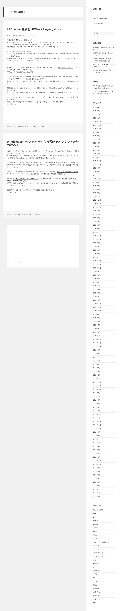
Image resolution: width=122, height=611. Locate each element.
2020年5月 (96, 325)
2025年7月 (96, 139)
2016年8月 (96, 471)
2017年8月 (96, 436)
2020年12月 (97, 303)
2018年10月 (97, 389)
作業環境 (96, 563)
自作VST (96, 588)
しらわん (104, 88)
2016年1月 (96, 493)
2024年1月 (96, 196)
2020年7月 (96, 318)
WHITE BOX (103, 19)
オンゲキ (96, 538)
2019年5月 (96, 364)
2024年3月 (96, 189)
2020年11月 (97, 307)
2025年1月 (96, 157)
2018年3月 (96, 411)
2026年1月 (96, 118)
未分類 (95, 581)
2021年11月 (97, 264)
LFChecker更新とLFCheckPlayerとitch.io (34, 29)
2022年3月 (96, 250)
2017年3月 (96, 450)
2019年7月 (96, 357)
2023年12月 (97, 200)
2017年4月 (96, 446)
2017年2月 (96, 453)
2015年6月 (96, 496)
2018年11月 (97, 386)
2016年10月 (97, 464)
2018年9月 (96, 393)
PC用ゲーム (97, 524)
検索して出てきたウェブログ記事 (67, 171)
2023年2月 (96, 229)
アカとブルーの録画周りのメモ (103, 91)
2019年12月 (97, 339)
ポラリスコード (98, 553)
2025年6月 (96, 143)
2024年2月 (96, 193)
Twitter (95, 528)
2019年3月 (96, 371)
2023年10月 (97, 207)
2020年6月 (96, 321)
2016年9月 (96, 468)
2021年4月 (96, 289)
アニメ (95, 535)
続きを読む (11, 104)
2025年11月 (97, 125)
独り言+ (98, 9)
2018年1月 (96, 418)
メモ (94, 560)
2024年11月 (97, 164)
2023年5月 (96, 221)
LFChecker (19, 40)
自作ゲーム (96, 592)
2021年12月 (97, 261)
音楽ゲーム (96, 599)
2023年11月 (97, 204)
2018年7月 (96, 396)
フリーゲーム (97, 546)
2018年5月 (96, 403)
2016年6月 (96, 475)
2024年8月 (96, 171)
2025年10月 (97, 129)
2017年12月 (97, 421)
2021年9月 (96, 271)
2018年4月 (96, 407)
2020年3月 (96, 332)
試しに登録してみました (65, 67)
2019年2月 (96, 375)
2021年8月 (96, 275)
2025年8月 (96, 136)
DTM (94, 517)
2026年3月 (96, 111)
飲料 (94, 603)
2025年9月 (96, 132)
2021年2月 (96, 296)
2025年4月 (96, 150)
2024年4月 (96, 186)
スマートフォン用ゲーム (101, 542)
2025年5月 (96, 146)
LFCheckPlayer (20, 79)
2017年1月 (96, 457)
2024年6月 (96, 179)
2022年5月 (96, 246)
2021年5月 (96, 286)
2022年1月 (96, 257)
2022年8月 (96, 243)
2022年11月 (97, 239)
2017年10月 (97, 428)
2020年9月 (96, 314)
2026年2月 (96, 114)
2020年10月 (97, 311)
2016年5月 (96, 478)
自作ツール (96, 595)
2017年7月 (96, 439)
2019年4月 (96, 368)
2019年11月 (97, 343)
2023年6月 (96, 218)
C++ (94, 513)
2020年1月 (96, 336)
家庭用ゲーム (97, 571)
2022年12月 (97, 236)
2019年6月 (96, 361)
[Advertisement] (43, 113)
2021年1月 (96, 300)
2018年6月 (96, 400)
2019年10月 (97, 346)
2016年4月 (96, 482)
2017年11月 (97, 425)
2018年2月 (96, 414)
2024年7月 (96, 175)
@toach (100, 23)
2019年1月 (96, 378)
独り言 (95, 585)
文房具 (95, 574)
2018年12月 (97, 382)
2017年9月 (96, 432)
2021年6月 (96, 282)
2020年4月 (96, 328)
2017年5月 (96, 443)
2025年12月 (97, 121)
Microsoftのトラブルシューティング (26, 178)
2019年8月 (96, 353)
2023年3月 (96, 225)
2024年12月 (97, 161)
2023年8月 (96, 211)
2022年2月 (96, 254)
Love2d (95, 521)
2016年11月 (97, 461)
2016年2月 (96, 489)
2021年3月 (96, 293)
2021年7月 (96, 279)
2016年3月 (96, 486)
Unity (95, 531)
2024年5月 (96, 182)
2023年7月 (96, 214)
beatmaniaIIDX (98, 510)
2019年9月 (96, 350)
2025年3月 (96, 154)
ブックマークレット (99, 549)
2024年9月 (96, 168)
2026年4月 (96, 107)
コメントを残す (41, 126)
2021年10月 (97, 268)
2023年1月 (96, 232)
